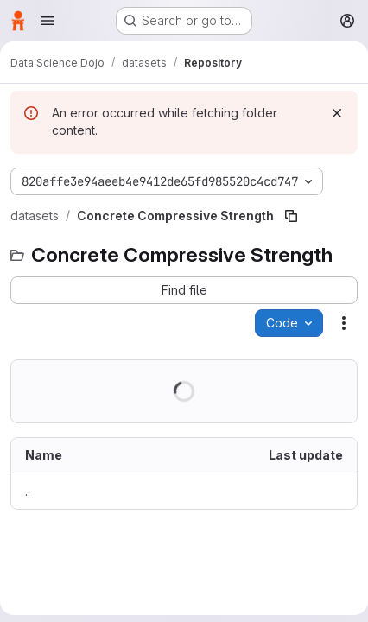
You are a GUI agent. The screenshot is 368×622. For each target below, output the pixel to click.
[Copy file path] (291, 216)
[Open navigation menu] (47, 21)
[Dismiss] (337, 113)
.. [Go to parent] (27, 491)
